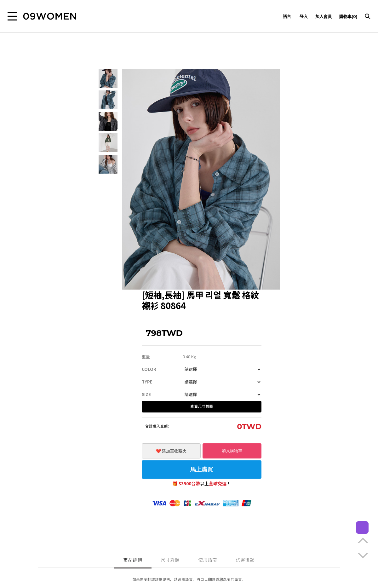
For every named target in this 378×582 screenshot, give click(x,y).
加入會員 (323, 16)
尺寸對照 (170, 559)
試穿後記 (245, 559)
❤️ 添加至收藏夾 (171, 451)
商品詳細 (132, 559)
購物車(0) (348, 16)
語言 (287, 16)
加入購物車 (232, 450)
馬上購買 (201, 469)
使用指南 (207, 559)
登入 (304, 16)
